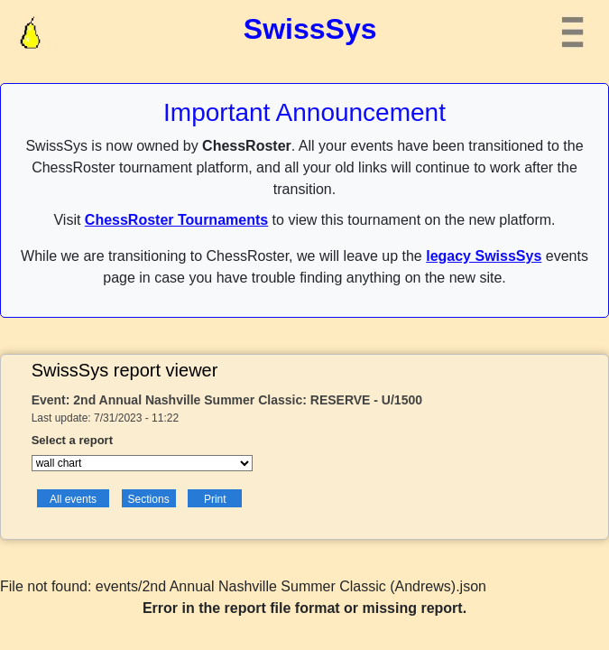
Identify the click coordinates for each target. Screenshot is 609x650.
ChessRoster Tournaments (176, 220)
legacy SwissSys (483, 256)
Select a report (72, 440)
